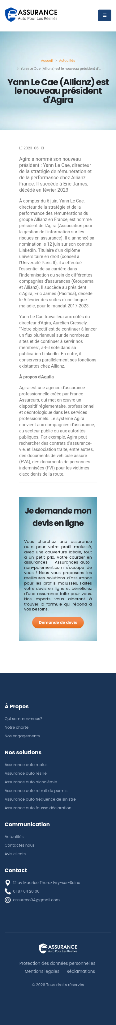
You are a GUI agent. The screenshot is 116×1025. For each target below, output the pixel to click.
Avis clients (15, 853)
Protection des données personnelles (57, 963)
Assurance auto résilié (26, 773)
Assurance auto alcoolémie (31, 782)
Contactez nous (20, 845)
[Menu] (104, 15)
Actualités (14, 836)
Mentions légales (42, 971)
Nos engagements (22, 736)
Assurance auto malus (26, 764)
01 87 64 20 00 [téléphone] (26, 891)
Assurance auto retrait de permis (36, 790)
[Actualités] (67, 60)
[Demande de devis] (58, 622)
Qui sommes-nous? (23, 718)
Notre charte (16, 727)
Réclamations (81, 971)
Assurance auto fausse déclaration (38, 807)
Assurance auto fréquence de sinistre (40, 799)
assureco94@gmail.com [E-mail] (36, 899)
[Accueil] (47, 60)
